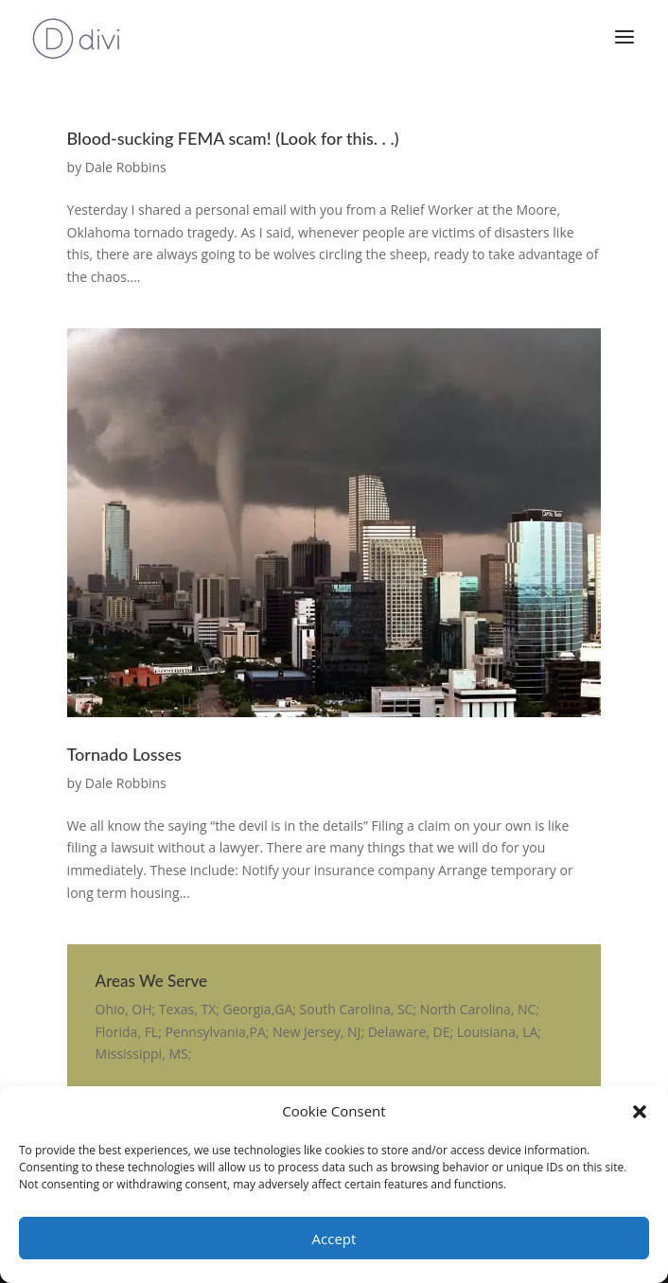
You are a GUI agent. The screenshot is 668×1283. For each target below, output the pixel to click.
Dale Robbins (126, 167)
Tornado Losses (124, 754)
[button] (639, 1111)
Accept (334, 1238)
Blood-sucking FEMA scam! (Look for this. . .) (233, 138)
